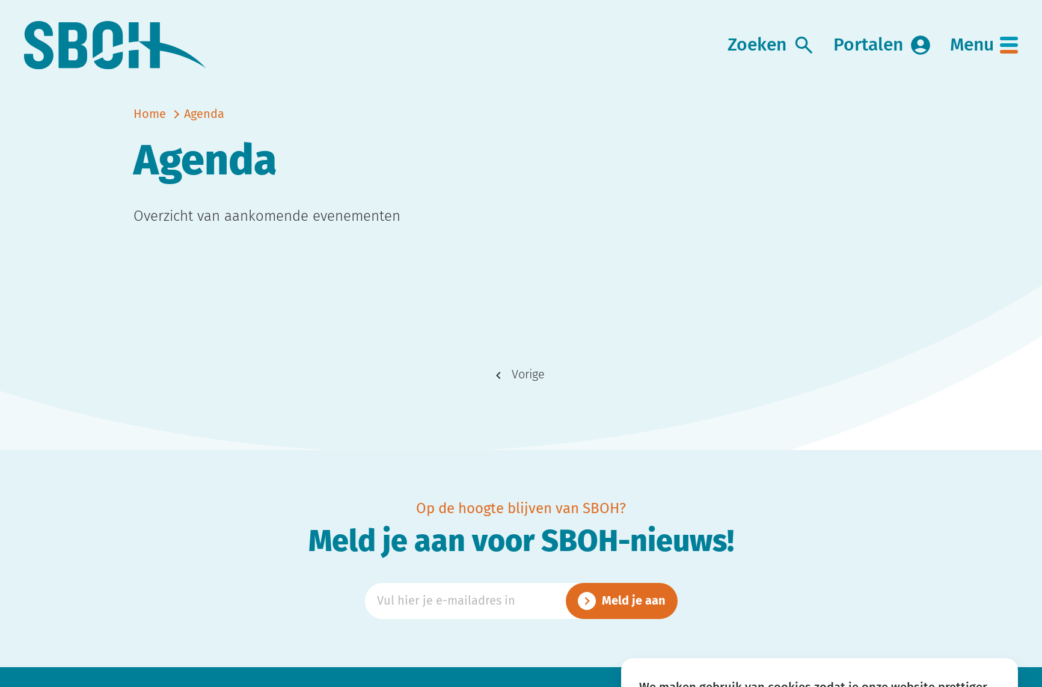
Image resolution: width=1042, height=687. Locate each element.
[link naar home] (115, 45)
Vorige (528, 375)
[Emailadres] (521, 601)
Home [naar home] (149, 114)
